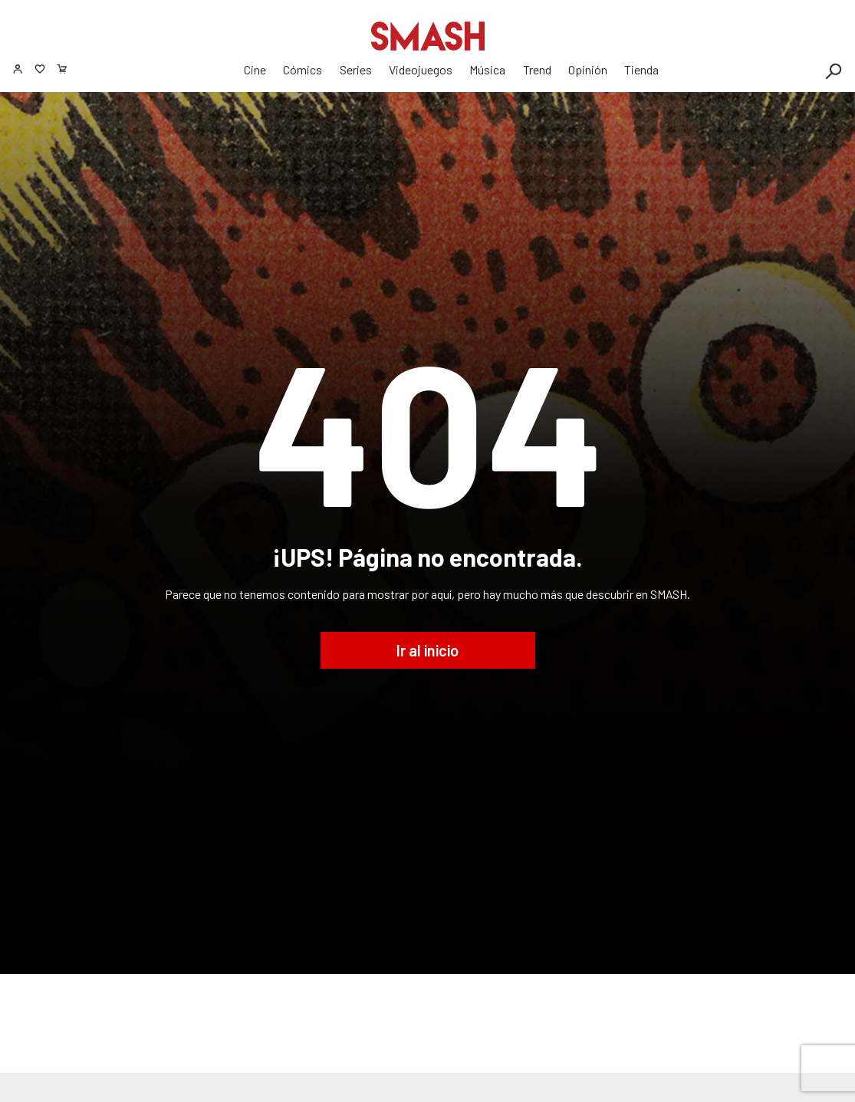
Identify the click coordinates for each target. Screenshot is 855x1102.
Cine (255, 69)
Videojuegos (420, 69)
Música (487, 69)
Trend (537, 69)
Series (356, 69)
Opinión (587, 69)
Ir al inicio (427, 650)
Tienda (641, 69)
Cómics (302, 69)
